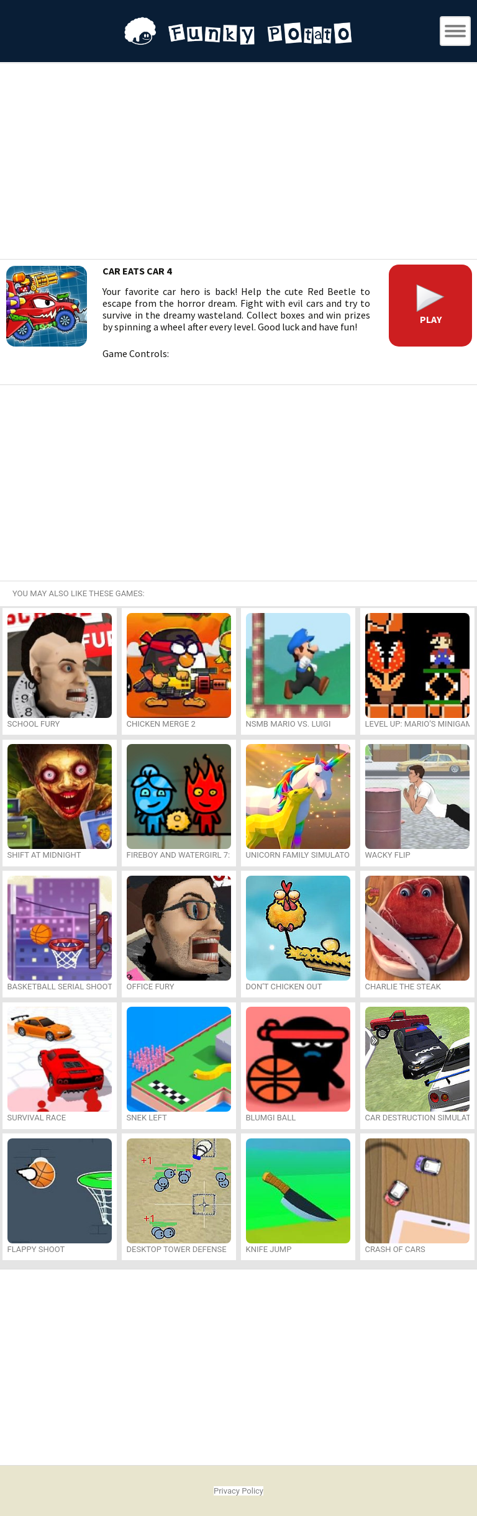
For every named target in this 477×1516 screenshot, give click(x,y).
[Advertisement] (238, 163)
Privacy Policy (238, 1491)
